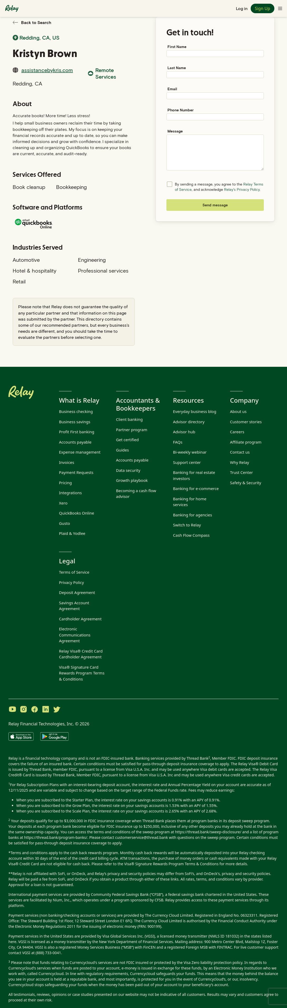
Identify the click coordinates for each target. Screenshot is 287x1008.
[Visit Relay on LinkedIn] (46, 709)
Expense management (80, 452)
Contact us (240, 452)
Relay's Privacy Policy (242, 189)
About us (238, 411)
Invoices (66, 462)
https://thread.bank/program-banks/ (55, 837)
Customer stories (246, 421)
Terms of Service (74, 572)
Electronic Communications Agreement (74, 634)
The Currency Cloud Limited (169, 915)
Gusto (64, 523)
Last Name (176, 67)
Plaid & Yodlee (72, 533)
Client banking (129, 419)
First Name (176, 46)
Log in (242, 8)
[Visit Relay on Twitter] (57, 709)
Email (172, 89)
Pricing (65, 482)
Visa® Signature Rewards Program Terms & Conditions (171, 863)
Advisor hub (184, 431)
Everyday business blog (194, 411)
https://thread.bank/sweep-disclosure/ (208, 831)
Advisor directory (189, 421)
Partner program (131, 429)
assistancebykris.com (47, 70)
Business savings (74, 421)
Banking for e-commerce (196, 488)
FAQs (177, 442)
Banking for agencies (192, 514)
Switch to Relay (187, 524)
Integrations (70, 492)
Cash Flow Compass (191, 535)
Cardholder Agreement (80, 618)
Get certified (127, 439)
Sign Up (262, 8)
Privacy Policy (71, 582)
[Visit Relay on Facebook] (34, 709)
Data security (128, 470)
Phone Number (180, 110)
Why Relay (239, 462)
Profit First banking (76, 431)
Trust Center (241, 472)
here (12, 941)
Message (175, 131)
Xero (63, 503)
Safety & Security (245, 482)
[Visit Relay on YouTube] (12, 709)
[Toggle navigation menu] (280, 8)
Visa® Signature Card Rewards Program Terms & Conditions (82, 673)
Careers (237, 431)
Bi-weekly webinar (190, 452)
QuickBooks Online (76, 513)
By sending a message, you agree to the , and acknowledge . (219, 187)
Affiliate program (245, 442)
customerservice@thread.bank (141, 837)
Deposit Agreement (77, 592)
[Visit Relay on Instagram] (23, 709)
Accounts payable (75, 442)
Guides (122, 450)
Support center (187, 462)
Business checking (76, 411)
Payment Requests (76, 472)
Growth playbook (132, 480)
